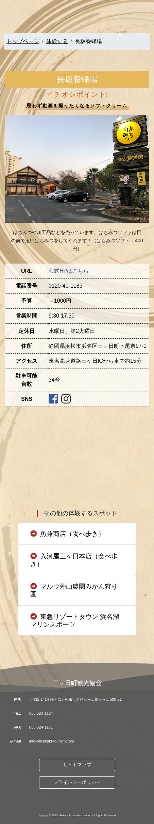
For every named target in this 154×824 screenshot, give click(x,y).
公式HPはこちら (69, 271)
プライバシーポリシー (77, 782)
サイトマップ (77, 764)
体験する (57, 41)
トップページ (22, 41)
